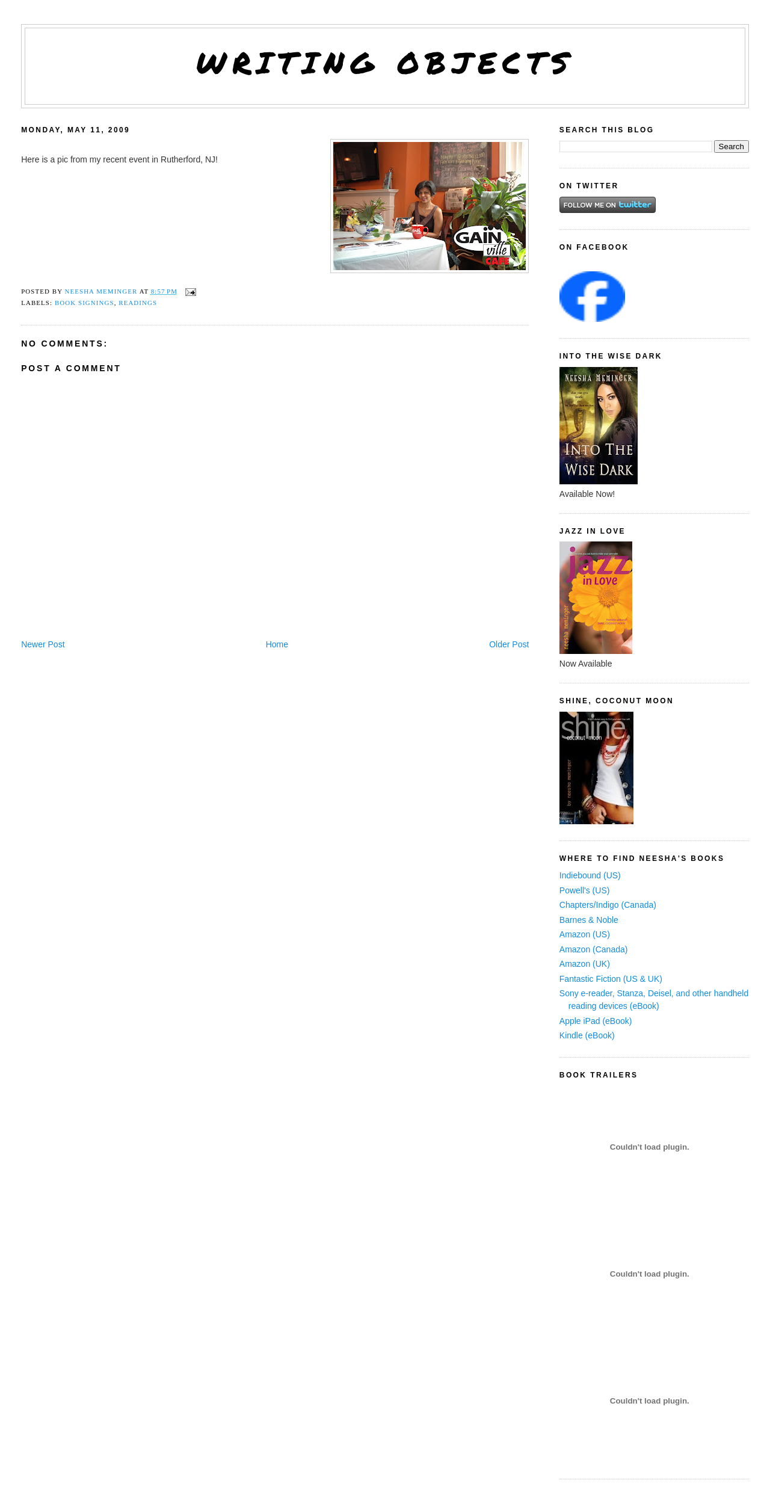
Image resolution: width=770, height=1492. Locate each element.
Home (277, 644)
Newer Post (42, 644)
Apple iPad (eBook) (595, 1021)
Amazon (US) (584, 934)
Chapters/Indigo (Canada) (607, 905)
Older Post (509, 644)
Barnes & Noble (588, 920)
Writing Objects (385, 62)
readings (138, 302)
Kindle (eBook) (587, 1035)
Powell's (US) (584, 890)
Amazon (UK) (584, 964)
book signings (84, 302)
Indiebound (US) (590, 875)
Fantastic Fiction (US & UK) (610, 979)
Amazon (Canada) (593, 949)
